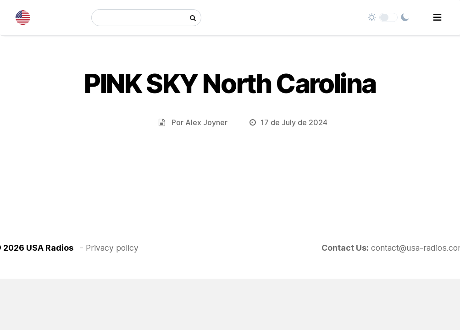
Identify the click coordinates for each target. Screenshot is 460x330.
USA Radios (49, 248)
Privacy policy (112, 248)
